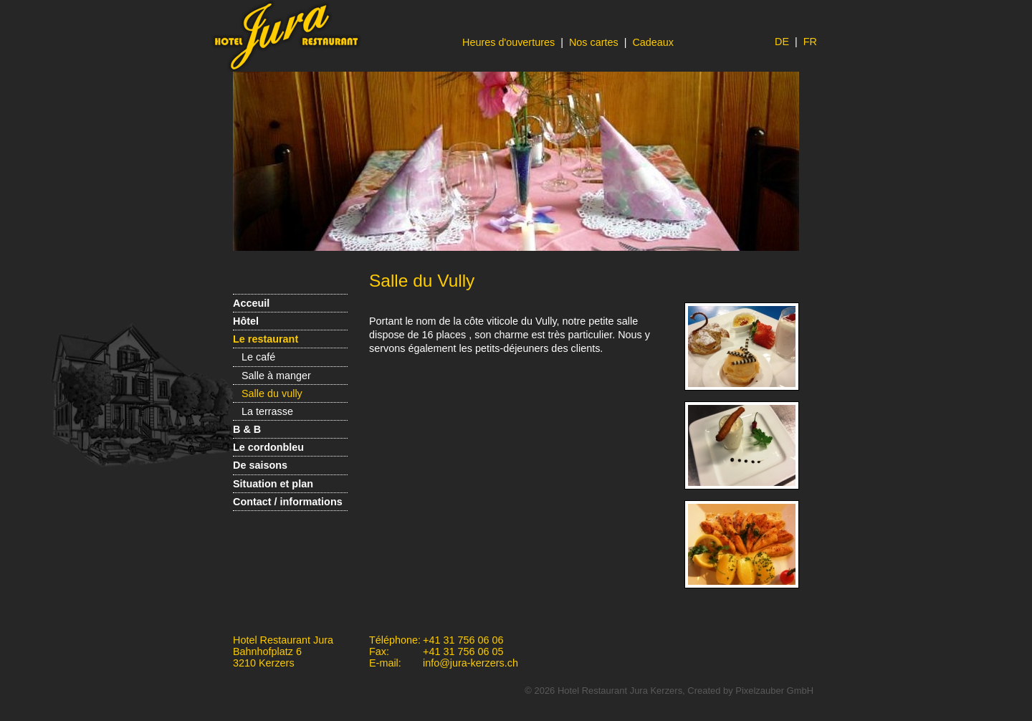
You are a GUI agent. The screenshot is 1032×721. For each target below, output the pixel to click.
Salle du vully (272, 393)
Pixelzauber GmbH (774, 690)
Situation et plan (273, 484)
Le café (258, 357)
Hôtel (246, 321)
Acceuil (251, 303)
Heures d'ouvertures (508, 42)
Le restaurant (265, 339)
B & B (247, 429)
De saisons (260, 465)
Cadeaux (653, 42)
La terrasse (267, 411)
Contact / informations (288, 501)
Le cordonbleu (268, 447)
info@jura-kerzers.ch (470, 663)
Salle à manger (276, 375)
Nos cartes (593, 42)
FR (810, 41)
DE (782, 41)
